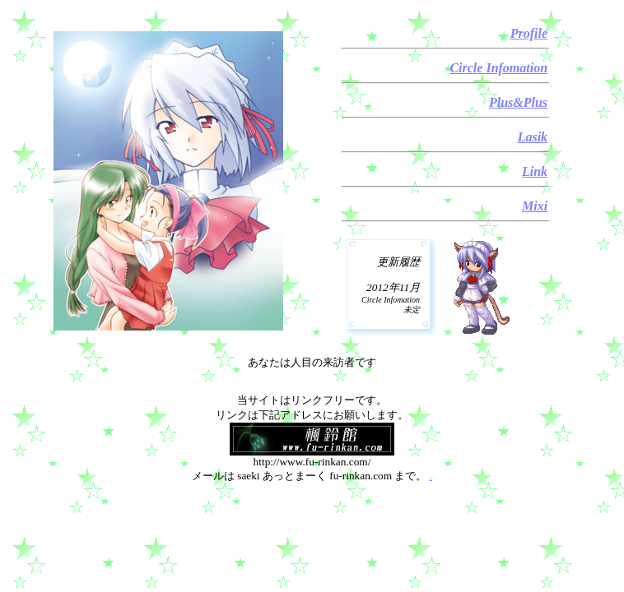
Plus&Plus (518, 102)
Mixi (534, 206)
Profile (528, 33)
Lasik (532, 137)
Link (534, 171)
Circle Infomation (498, 68)
